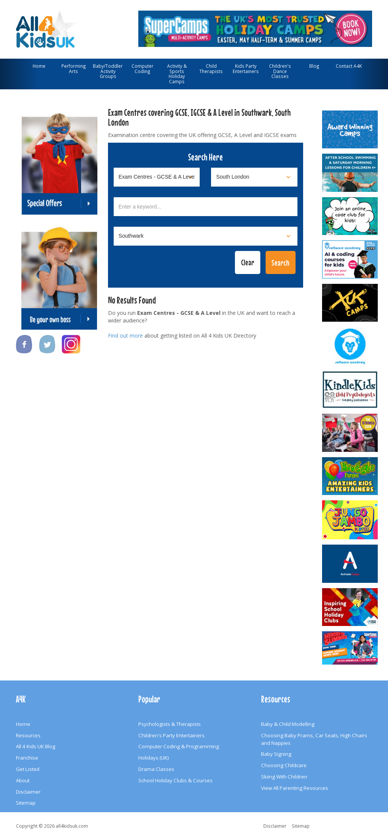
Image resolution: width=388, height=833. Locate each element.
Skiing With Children (284, 776)
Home (39, 66)
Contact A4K (349, 66)
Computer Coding (142, 68)
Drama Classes (156, 769)
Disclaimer (28, 791)
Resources (28, 735)
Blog (314, 66)
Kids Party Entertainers (246, 68)
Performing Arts (73, 68)
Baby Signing (276, 753)
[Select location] (254, 177)
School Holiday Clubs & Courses (175, 780)
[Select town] (206, 236)
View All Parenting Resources (294, 788)
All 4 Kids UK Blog (35, 746)
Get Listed (27, 769)
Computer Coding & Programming (178, 746)
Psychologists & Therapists (169, 724)
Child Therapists (211, 68)
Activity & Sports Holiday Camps (177, 73)
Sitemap (26, 802)
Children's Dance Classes (280, 71)
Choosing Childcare (284, 765)
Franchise (27, 757)
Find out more (125, 335)
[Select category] (157, 177)
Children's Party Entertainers (171, 735)
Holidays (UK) (153, 757)
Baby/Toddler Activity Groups (108, 71)
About (23, 780)
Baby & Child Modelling (287, 724)
